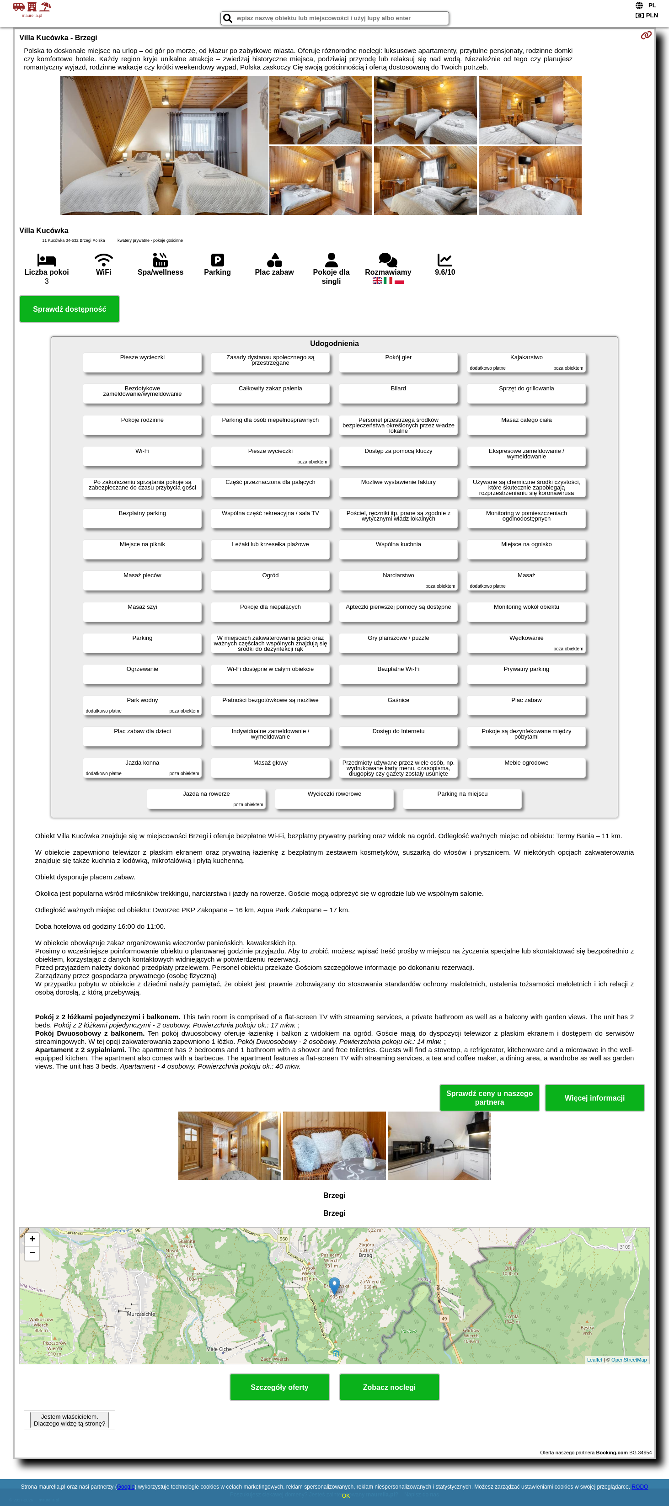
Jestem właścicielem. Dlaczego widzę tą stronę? (69, 1420)
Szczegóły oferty (279, 1387)
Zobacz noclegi (389, 1387)
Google (126, 1487)
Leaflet (594, 1359)
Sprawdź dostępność (69, 309)
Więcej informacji (595, 1098)
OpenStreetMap (629, 1359)
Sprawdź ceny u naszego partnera (489, 1098)
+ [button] (32, 1240)
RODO (640, 1487)
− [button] (32, 1254)
